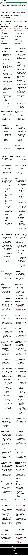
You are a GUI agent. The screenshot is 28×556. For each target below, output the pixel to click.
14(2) (3, 433)
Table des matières (18, 43)
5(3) (3, 180)
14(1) (3, 421)
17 (2, 483)
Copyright (14, 548)
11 (2, 344)
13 (2, 371)
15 (2, 449)
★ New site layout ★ (4, 3)
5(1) (3, 158)
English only (3, 38)
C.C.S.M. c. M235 (4, 33)
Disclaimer (14, 546)
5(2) (3, 168)
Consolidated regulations (18, 3)
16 (2, 465)
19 (16, 536)
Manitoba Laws (3, 2)
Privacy (14, 550)
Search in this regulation (6, 17)
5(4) (3, 236)
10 (2, 330)
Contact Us (14, 551)
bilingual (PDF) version (7, 6)
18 (2, 502)
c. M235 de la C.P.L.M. (19, 33)
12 (2, 361)
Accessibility (14, 544)
